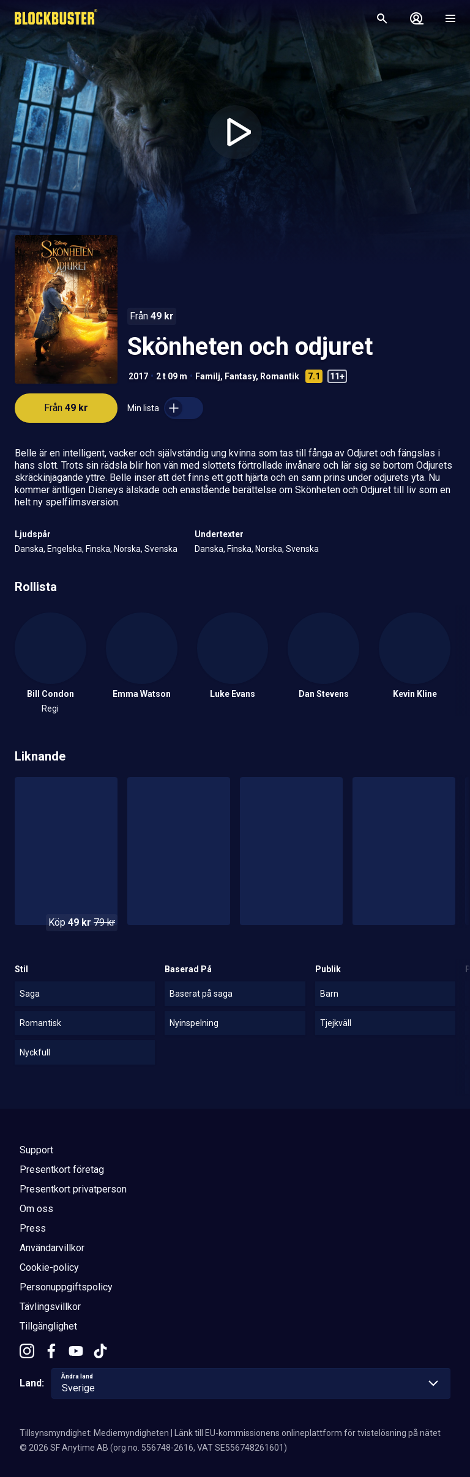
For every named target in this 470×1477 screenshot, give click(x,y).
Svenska (160, 549)
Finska (98, 549)
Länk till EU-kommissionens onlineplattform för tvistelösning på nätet (307, 1433)
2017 (138, 376)
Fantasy (240, 376)
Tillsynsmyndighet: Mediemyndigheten (94, 1433)
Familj (207, 376)
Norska (127, 549)
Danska (29, 549)
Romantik (279, 376)
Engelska (64, 549)
